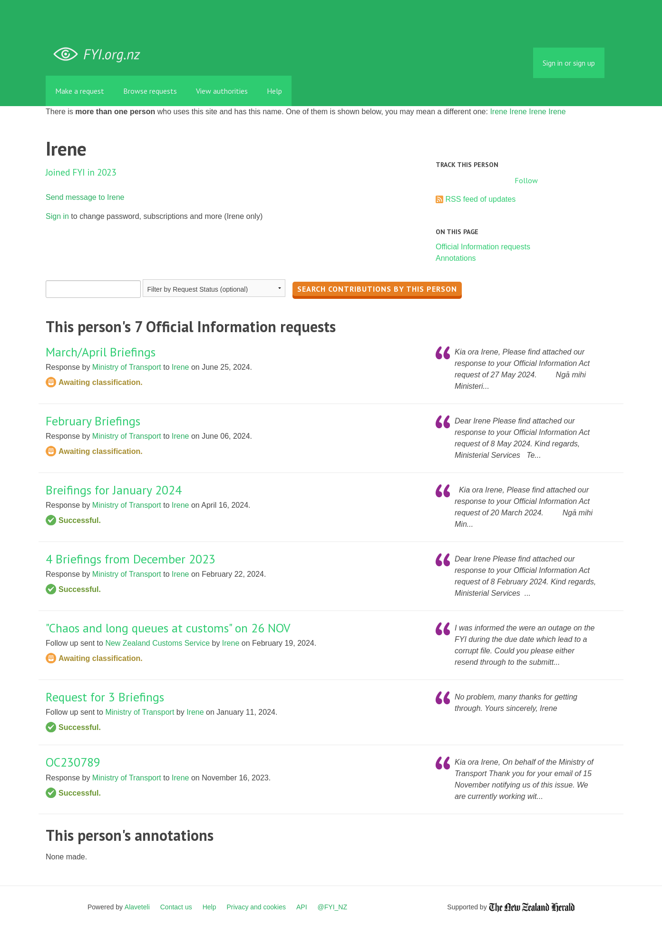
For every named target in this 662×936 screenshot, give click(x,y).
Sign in (57, 216)
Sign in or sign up (569, 63)
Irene (498, 112)
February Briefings (93, 421)
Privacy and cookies (256, 907)
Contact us (176, 907)
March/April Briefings (101, 352)
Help (274, 91)
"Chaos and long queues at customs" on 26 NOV (168, 628)
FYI (100, 54)
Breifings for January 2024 (114, 490)
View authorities (222, 91)
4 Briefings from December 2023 (130, 559)
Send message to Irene (85, 197)
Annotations (456, 258)
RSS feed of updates (480, 199)
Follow (526, 180)
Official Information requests (483, 247)
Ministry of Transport (126, 367)
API (301, 907)
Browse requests (150, 91)
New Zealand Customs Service (157, 643)
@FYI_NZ (332, 907)
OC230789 (73, 762)
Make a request (79, 91)
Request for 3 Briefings (105, 697)
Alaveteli (137, 907)
